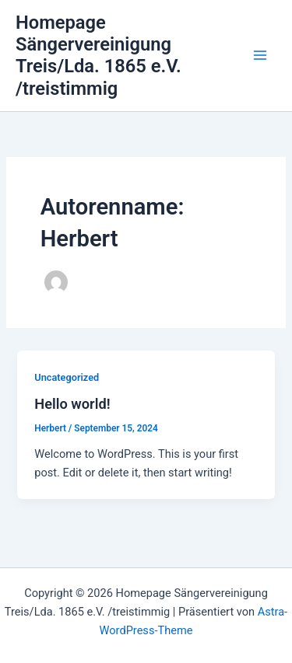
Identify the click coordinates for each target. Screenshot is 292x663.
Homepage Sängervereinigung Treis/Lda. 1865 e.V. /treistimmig (98, 55)
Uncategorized (66, 377)
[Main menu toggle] (260, 56)
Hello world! (72, 404)
